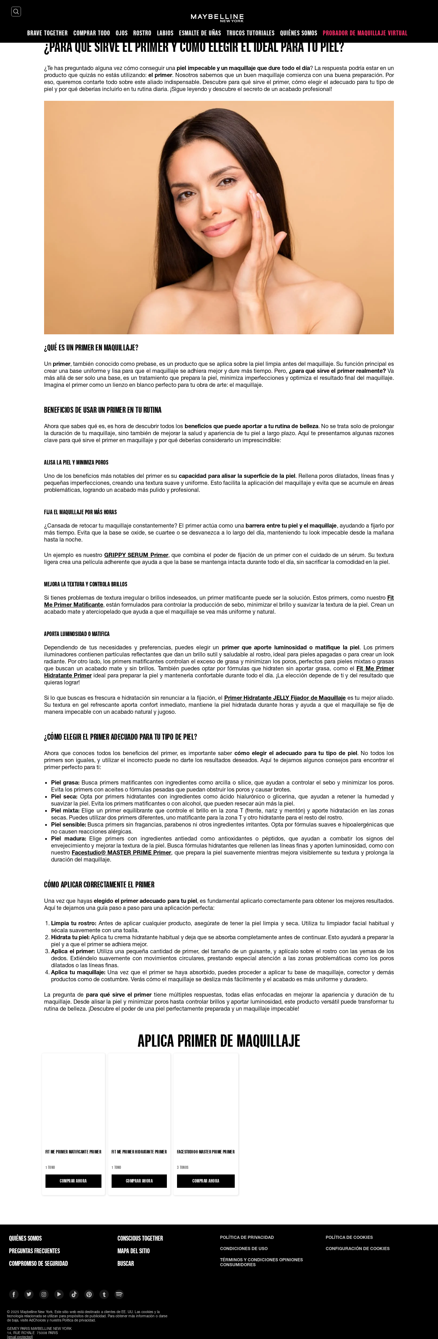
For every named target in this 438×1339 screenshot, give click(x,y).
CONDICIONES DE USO (244, 1248)
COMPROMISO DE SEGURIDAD (38, 1263)
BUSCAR (126, 1263)
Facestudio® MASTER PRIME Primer (206, 1152)
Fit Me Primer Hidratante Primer (139, 1152)
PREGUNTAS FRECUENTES (34, 1251)
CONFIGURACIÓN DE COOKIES (358, 1248)
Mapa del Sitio (134, 1251)
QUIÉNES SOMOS (25, 1238)
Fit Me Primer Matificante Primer (73, 1152)
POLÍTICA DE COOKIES (349, 1237)
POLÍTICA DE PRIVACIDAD (247, 1237)
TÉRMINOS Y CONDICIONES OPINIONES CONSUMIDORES (261, 1262)
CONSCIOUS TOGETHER (140, 1238)
